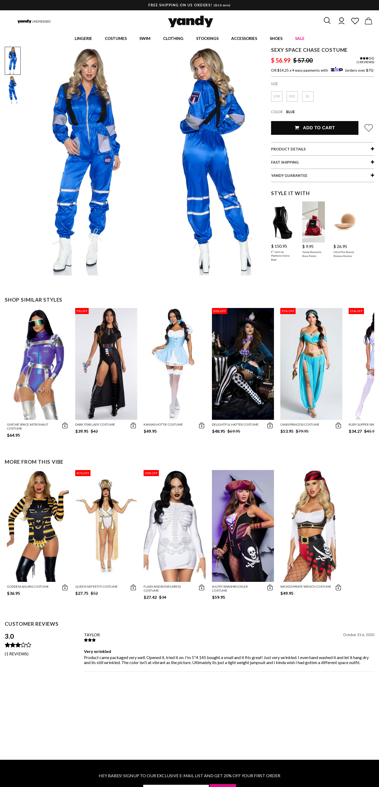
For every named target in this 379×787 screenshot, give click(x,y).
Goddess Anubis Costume (28, 587)
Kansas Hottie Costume (163, 425)
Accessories (244, 38)
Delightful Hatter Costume (235, 425)
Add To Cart (315, 128)
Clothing (173, 38)
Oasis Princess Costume (299, 425)
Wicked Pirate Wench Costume (305, 587)
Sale (300, 38)
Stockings (207, 38)
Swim (144, 38)
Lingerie (83, 38)
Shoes (276, 38)
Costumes (116, 38)
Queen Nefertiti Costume (96, 587)
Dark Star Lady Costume (95, 425)
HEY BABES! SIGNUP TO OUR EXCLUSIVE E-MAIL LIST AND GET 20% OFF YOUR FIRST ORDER (189, 776)
